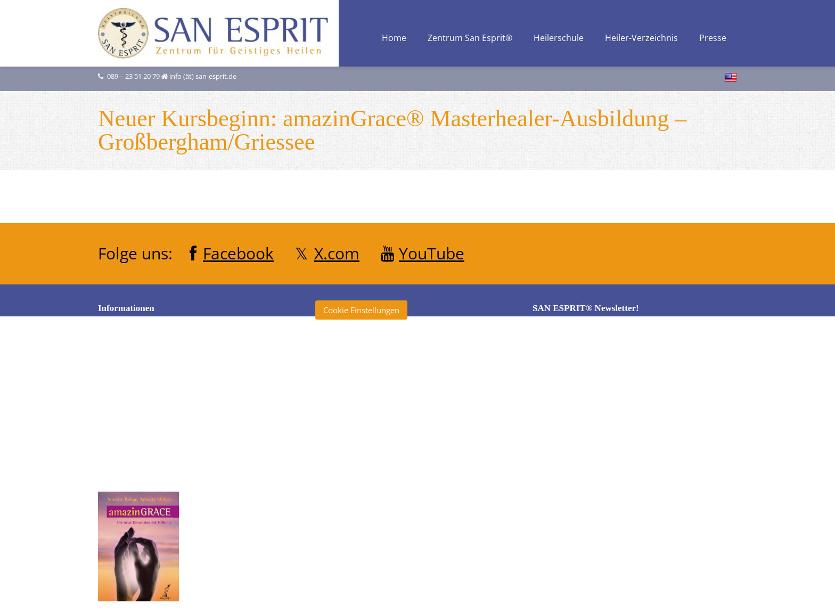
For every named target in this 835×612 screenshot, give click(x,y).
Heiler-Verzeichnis (641, 39)
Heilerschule (559, 39)
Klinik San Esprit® (358, 500)
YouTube (431, 253)
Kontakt (123, 433)
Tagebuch (343, 559)
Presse (712, 39)
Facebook (238, 253)
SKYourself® (348, 539)
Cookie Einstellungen (361, 310)
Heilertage (344, 480)
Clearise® (343, 401)
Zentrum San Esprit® (470, 39)
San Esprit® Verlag (360, 520)
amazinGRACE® (354, 362)
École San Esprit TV (360, 421)
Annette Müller (353, 382)
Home (394, 39)
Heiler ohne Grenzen (364, 441)
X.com (336, 253)
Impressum (129, 414)
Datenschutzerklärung (149, 394)
